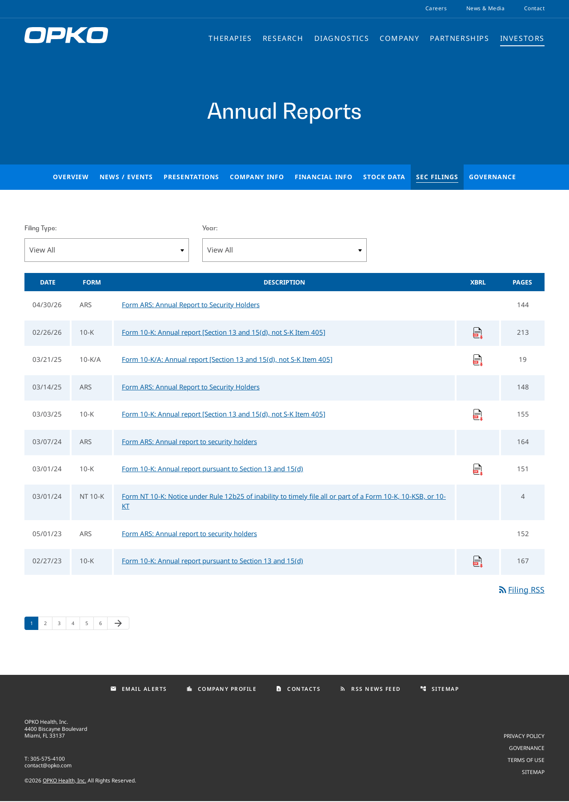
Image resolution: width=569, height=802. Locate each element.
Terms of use (526, 760)
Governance (492, 176)
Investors (522, 39)
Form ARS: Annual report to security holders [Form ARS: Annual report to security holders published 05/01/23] (189, 533)
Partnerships (459, 39)
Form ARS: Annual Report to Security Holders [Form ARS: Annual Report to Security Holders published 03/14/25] (191, 386)
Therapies (230, 39)
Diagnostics (341, 39)
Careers (436, 8)
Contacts (298, 689)
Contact (534, 8)
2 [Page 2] (48, 623)
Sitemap (439, 689)
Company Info (257, 176)
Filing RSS (521, 589)
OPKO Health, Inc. (64, 781)
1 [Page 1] (34, 623)
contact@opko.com (48, 766)
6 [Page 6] (103, 623)
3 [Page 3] (61, 623)
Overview (71, 176)
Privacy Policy (524, 736)
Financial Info (324, 176)
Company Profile (221, 689)
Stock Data (384, 176)
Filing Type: (40, 228)
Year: (209, 228)
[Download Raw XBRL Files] (478, 332)
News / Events (126, 176)
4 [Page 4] (75, 623)
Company (399, 39)
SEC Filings (437, 176)
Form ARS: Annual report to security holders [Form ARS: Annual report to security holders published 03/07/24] (189, 441)
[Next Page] (118, 623)
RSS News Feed (370, 689)
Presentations (191, 176)
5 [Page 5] (89, 623)
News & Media (485, 8)
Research (283, 39)
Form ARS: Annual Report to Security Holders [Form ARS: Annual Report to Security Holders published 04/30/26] (191, 304)
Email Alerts (138, 689)
